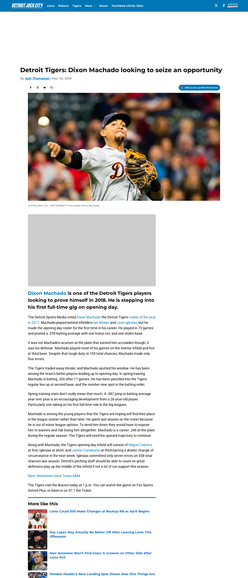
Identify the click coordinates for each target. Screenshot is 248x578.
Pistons (63, 6)
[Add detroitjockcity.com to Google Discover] (199, 88)
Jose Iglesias (127, 323)
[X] (216, 5)
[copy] (51, 87)
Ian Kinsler (101, 323)
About (103, 6)
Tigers (76, 6)
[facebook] (224, 5)
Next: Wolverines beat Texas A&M (54, 476)
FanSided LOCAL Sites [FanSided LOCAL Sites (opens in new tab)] (127, 6)
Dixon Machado (47, 293)
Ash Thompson (37, 78)
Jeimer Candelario (86, 450)
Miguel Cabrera (140, 445)
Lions (50, 6)
